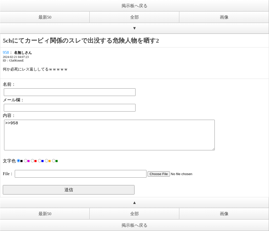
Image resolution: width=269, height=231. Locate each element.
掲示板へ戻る (134, 5)
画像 (224, 17)
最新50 (44, 17)
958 (6, 52)
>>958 (109, 135)
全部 (134, 17)
